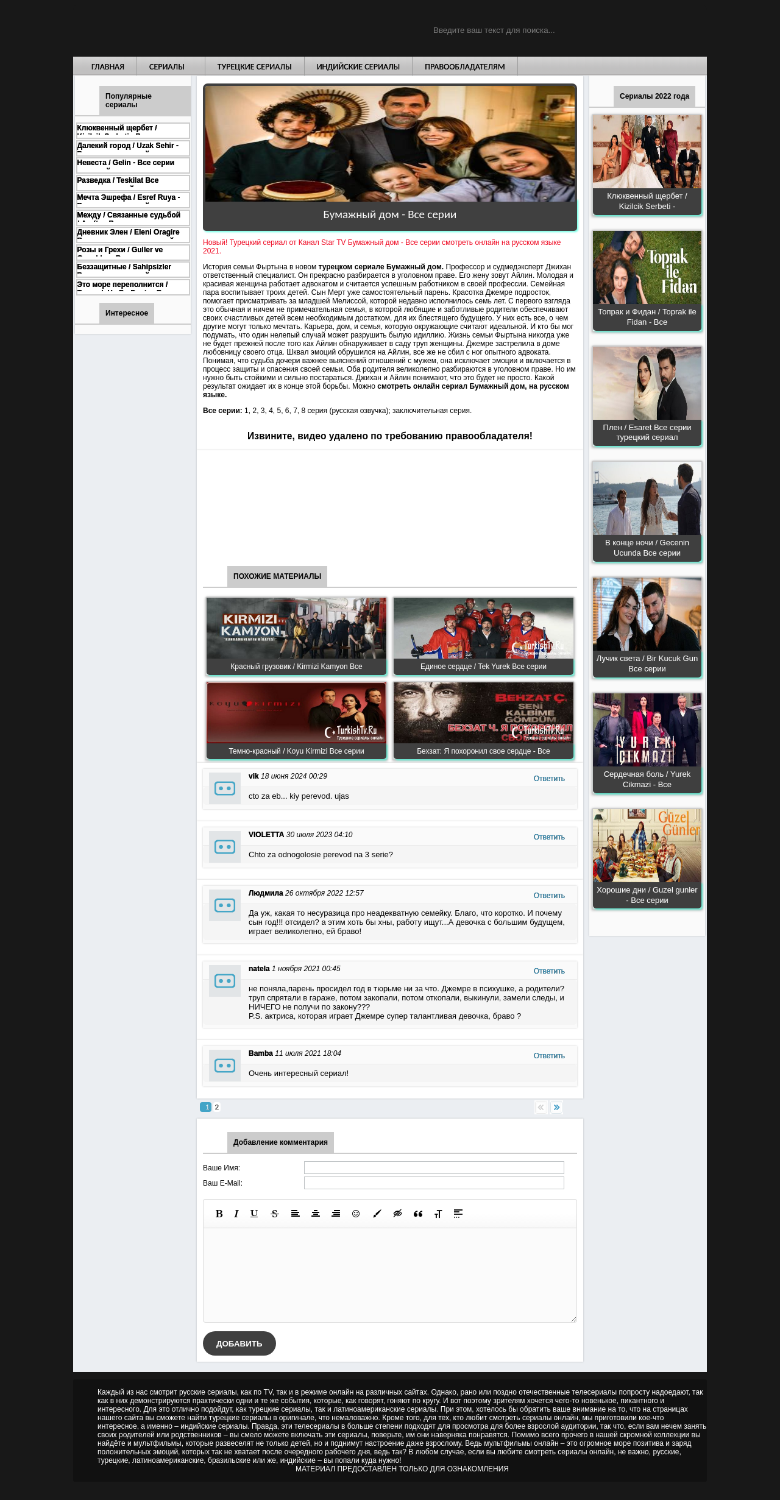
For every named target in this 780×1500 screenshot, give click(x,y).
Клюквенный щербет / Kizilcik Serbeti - (647, 201)
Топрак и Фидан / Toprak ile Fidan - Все (647, 317)
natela (259, 968)
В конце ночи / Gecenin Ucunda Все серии (647, 547)
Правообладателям (465, 67)
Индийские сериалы (358, 67)
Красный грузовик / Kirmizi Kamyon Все (296, 666)
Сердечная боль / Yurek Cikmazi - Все (647, 779)
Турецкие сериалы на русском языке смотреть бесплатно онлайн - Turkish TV (185, 28)
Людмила (266, 893)
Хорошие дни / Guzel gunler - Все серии (647, 895)
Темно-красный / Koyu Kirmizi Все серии (296, 751)
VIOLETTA (266, 834)
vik (254, 776)
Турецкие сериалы (255, 67)
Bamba (261, 1053)
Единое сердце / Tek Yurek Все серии (483, 666)
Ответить (549, 778)
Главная (107, 67)
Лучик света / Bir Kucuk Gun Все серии (647, 663)
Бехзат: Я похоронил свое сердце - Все (483, 751)
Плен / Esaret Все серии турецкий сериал (647, 432)
